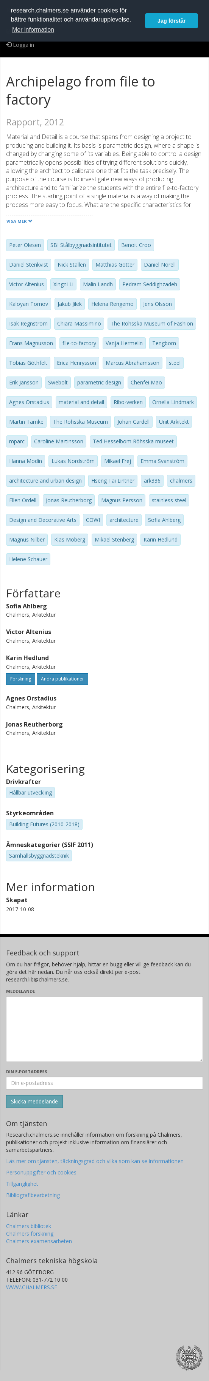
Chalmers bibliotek (28, 1226)
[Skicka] (34, 1101)
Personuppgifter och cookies (41, 1172)
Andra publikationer (62, 679)
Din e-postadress (26, 1071)
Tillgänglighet (22, 1183)
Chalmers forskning (29, 1233)
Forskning (20, 679)
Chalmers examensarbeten (39, 1241)
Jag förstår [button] (172, 21)
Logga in (20, 44)
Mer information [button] (33, 29)
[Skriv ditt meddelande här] (104, 1029)
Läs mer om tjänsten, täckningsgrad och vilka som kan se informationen (95, 1161)
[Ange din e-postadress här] (104, 1083)
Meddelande (20, 991)
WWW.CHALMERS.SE (31, 1287)
